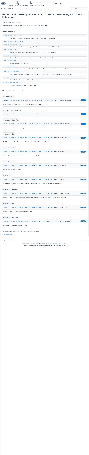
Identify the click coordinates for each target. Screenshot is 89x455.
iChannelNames (35, 87)
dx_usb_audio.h (30, 320)
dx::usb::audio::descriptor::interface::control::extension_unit (46, 119)
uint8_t (27, 49)
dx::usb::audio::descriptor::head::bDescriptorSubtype (42, 141)
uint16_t (27, 42)
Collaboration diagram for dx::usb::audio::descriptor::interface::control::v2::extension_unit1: (39, 33)
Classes (29, 9)
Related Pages (12, 9)
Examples (40, 9)
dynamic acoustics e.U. (62, 330)
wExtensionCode (36, 100)
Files (35, 9)
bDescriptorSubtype (37, 49)
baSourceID (34, 42)
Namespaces (21, 9)
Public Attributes (74, 13)
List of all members (74, 62)
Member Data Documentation (77, 37)
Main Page (4, 9)
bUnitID (33, 80)
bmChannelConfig (36, 52)
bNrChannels (35, 67)
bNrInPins (34, 74)
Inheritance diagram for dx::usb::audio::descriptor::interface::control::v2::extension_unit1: (39, 29)
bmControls (34, 59)
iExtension (34, 94)
